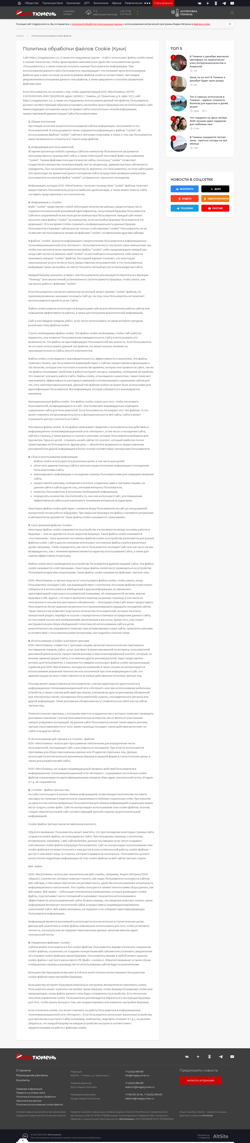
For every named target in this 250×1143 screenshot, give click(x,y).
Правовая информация (29, 1089)
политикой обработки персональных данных (97, 24)
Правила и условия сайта (30, 1092)
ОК (229, 24)
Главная (20, 35)
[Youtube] (232, 3)
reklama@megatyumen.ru (139, 1098)
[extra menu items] (147, 3)
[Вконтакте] (199, 3)
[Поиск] (232, 13)
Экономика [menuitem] (100, 3)
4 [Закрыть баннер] (23, 1140)
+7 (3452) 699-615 (153, 1094)
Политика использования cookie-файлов (39, 1104)
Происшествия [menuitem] (52, 3)
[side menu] (19, 3)
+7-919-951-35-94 (134, 1094)
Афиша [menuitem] (116, 3)
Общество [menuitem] (32, 3)
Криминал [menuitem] (73, 3)
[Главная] (36, 12)
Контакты (23, 1080)
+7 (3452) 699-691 (134, 1071)
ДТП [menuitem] (87, 3)
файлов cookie (202, 24)
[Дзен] (208, 3)
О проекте (23, 1070)
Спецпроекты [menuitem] (163, 3)
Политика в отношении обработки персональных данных (36, 1098)
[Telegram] (224, 3)
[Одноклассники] (216, 3)
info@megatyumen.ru (137, 1075)
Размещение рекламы (32, 1075)
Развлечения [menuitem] (133, 3)
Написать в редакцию (200, 1080)
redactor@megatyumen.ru (140, 1087)
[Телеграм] (185, 208)
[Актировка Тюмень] (183, 13)
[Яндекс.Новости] (185, 198)
